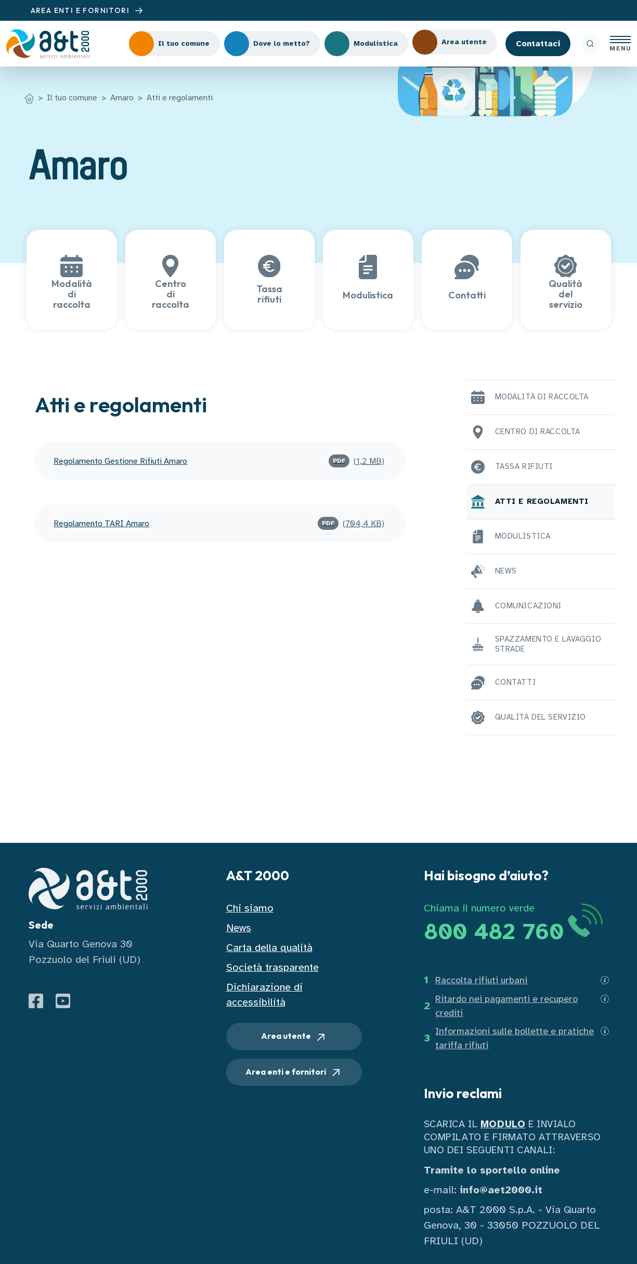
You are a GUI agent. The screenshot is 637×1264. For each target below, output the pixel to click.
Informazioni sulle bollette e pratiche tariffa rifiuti (514, 1038)
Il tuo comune (72, 98)
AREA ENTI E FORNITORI (88, 10)
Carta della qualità (269, 947)
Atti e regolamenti (180, 98)
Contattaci (538, 43)
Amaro (122, 98)
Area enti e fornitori (293, 1072)
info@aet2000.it (501, 1189)
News (238, 927)
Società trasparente (272, 967)
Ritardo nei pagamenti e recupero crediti (506, 1006)
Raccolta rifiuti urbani (481, 980)
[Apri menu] (620, 43)
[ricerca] (590, 43)
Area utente (294, 1037)
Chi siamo (250, 908)
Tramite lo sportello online (492, 1170)
